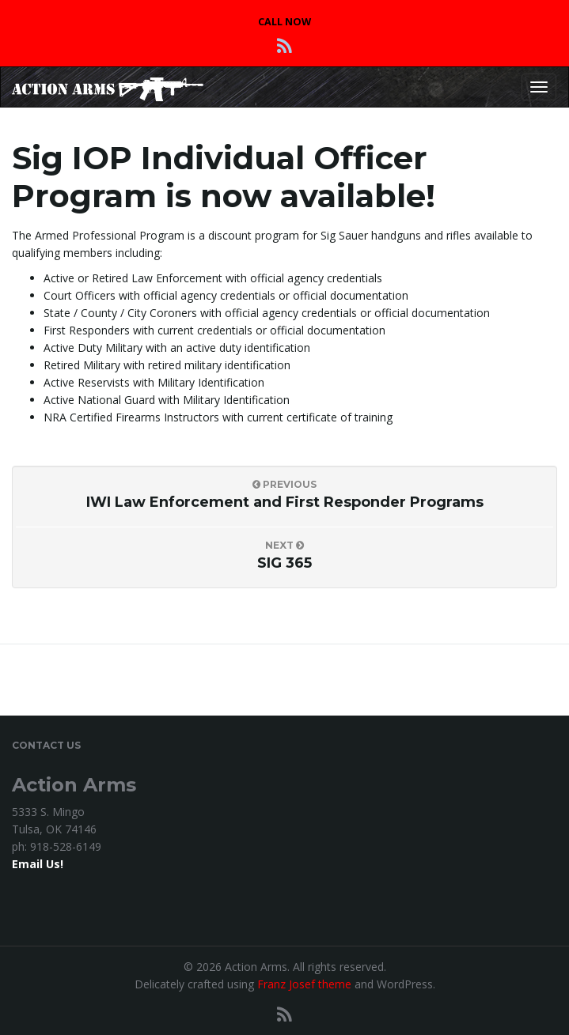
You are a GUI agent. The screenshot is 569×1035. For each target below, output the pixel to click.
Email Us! (37, 863)
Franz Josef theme (304, 984)
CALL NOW (284, 21)
